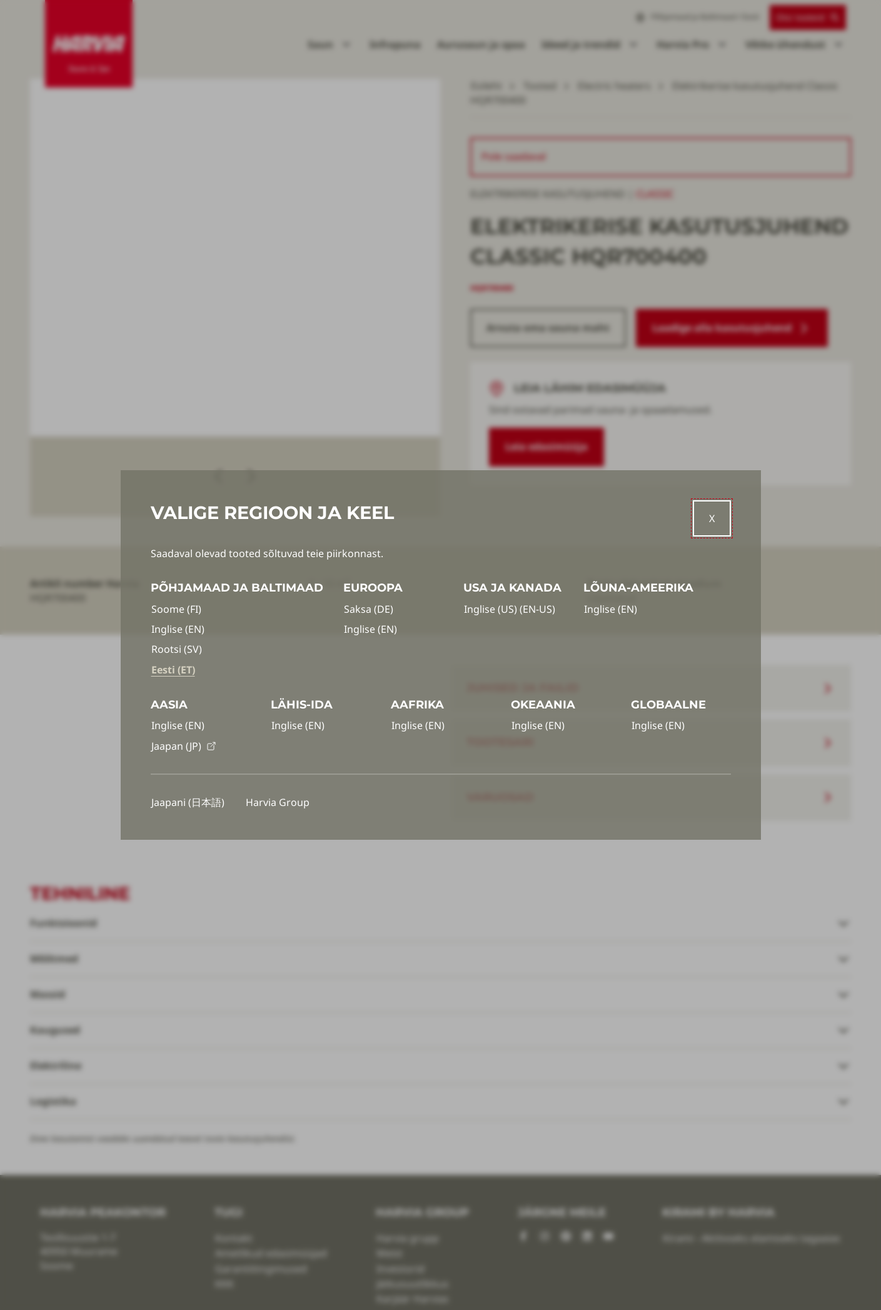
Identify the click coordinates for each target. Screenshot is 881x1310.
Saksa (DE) (368, 609)
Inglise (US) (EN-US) (509, 609)
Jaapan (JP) (183, 746)
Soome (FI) (176, 609)
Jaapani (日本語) (187, 802)
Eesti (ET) (173, 670)
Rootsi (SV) (176, 649)
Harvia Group (278, 802)
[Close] (712, 518)
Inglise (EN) (177, 629)
